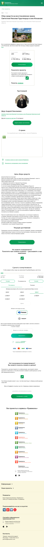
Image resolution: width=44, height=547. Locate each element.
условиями (23, 341)
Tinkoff (22, 318)
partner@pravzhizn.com (9, 539)
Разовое (32, 285)
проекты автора (11, 118)
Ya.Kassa (22, 312)
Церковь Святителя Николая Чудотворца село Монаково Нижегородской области (20, 114)
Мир (23, 348)
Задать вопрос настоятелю (22, 122)
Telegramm (11, 509)
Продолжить (22, 335)
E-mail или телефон (15, 326)
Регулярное (11, 285)
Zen (14, 509)
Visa (14, 348)
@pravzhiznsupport (13, 536)
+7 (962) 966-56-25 (13, 537)
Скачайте (6, 517)
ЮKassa (28, 348)
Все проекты (6, 9)
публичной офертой (20, 342)
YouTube (7, 509)
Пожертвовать (22, 242)
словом (20, 83)
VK (4, 509)
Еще (2, 47)
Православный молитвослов (23, 470)
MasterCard (18, 348)
